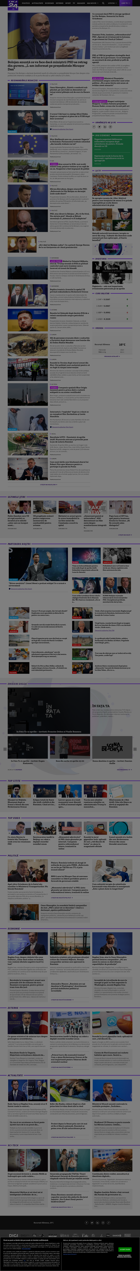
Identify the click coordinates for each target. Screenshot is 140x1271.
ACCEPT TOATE (125, 1249)
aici (25, 1260)
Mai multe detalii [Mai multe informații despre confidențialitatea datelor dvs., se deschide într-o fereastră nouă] (26, 1248)
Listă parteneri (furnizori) (69, 1254)
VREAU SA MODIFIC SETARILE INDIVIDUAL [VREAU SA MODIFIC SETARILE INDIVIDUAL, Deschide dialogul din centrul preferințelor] (124, 1256)
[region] (70, 1254)
